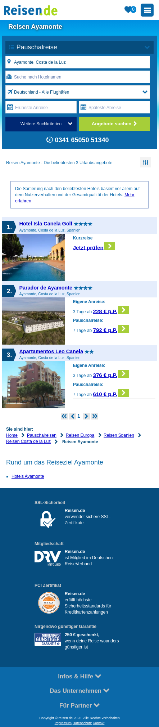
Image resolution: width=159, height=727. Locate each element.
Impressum (63, 723)
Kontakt (99, 723)
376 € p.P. (111, 374)
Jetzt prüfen (94, 246)
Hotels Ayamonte (28, 476)
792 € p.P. (111, 329)
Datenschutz (82, 723)
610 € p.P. (111, 393)
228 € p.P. (111, 310)
